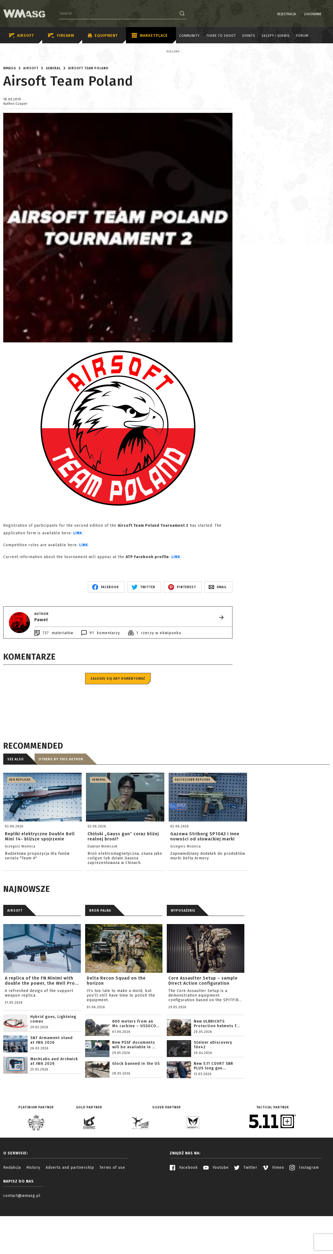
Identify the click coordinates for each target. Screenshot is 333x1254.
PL (319, 14)
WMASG (9, 115)
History (33, 1215)
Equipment (103, 35)
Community (189, 36)
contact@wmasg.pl (22, 1243)
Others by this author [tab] (61, 806)
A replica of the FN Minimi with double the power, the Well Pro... (42, 1028)
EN (326, 14)
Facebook (184, 1215)
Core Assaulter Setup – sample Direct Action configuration (203, 1028)
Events (248, 36)
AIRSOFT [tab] (14, 958)
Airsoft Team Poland (88, 115)
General (53, 115)
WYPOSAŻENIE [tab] (183, 958)
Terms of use (112, 1215)
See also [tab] (15, 806)
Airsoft (21, 35)
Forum (302, 36)
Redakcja (12, 1215)
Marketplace (150, 35)
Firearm (61, 35)
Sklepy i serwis (276, 36)
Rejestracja (273, 14)
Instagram (304, 1215)
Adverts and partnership (70, 1215)
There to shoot (221, 36)
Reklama (15, 51)
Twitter (245, 1215)
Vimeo (273, 1215)
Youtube (216, 1215)
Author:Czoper (15, 151)
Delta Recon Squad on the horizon (116, 1028)
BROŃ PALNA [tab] (100, 958)
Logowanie (299, 14)
